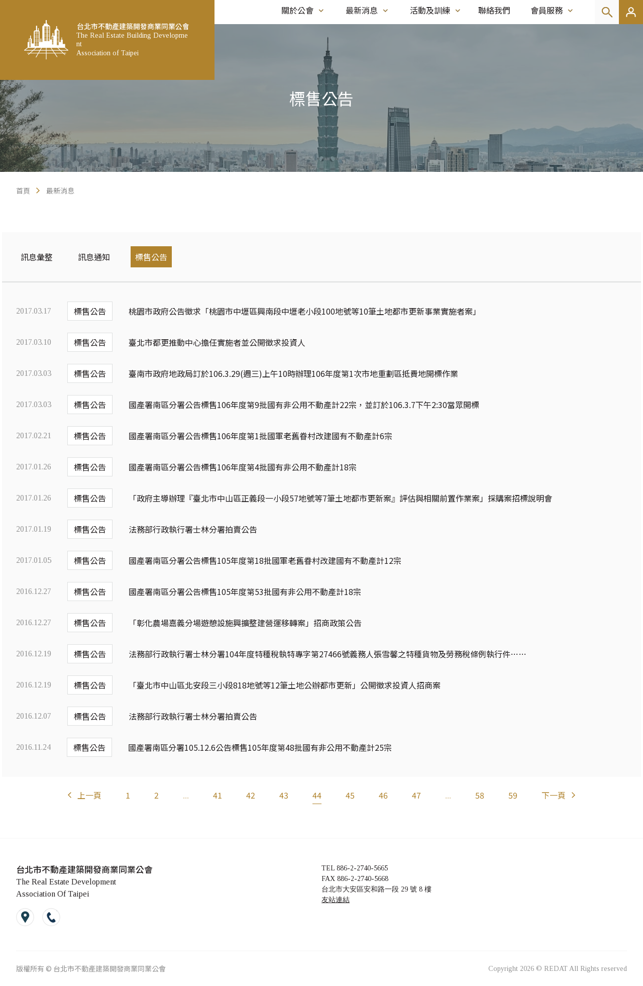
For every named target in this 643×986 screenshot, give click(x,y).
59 (512, 795)
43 (283, 795)
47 (416, 795)
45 (350, 795)
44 (317, 795)
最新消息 (60, 190)
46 (383, 795)
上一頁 (89, 795)
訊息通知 (94, 257)
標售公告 (151, 257)
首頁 (23, 190)
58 (479, 795)
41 (217, 795)
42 (250, 795)
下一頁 (554, 795)
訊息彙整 (37, 257)
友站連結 (336, 900)
